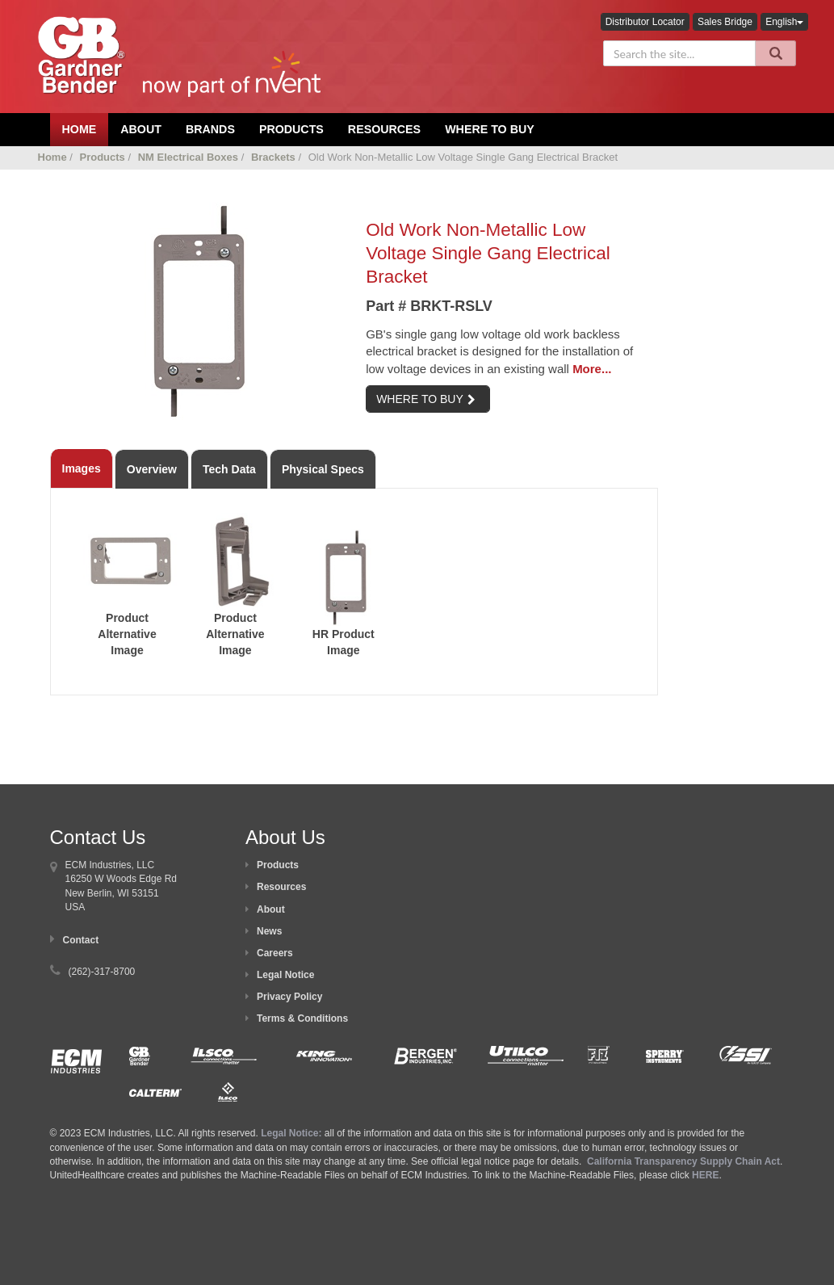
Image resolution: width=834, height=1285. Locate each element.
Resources (384, 129)
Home (52, 157)
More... (591, 369)
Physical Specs (323, 469)
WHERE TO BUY (426, 399)
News (269, 931)
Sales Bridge (725, 21)
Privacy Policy (289, 996)
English (784, 21)
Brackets (273, 157)
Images (81, 468)
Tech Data (229, 469)
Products (291, 129)
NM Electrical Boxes (188, 157)
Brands (210, 129)
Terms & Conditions (302, 1018)
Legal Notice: (293, 1133)
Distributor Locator (645, 21)
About (271, 909)
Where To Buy (489, 129)
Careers (275, 953)
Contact (81, 940)
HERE (705, 1175)
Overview (152, 469)
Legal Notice (285, 975)
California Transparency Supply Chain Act (683, 1161)
